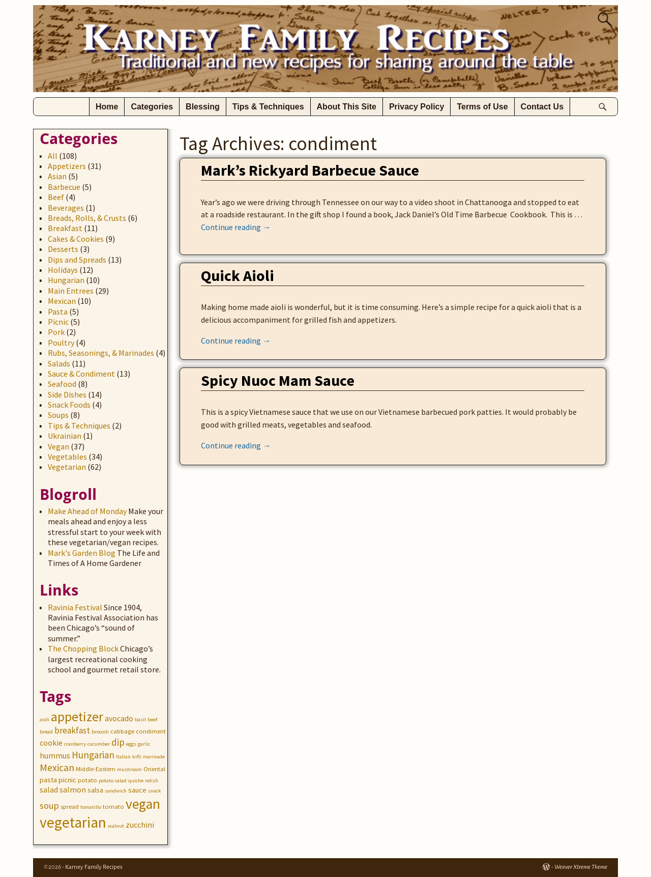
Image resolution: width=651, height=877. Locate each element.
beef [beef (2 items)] (152, 719)
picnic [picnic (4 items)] (67, 779)
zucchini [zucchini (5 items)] (140, 825)
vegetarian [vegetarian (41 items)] (73, 822)
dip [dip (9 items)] (118, 742)
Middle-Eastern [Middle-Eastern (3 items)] (95, 769)
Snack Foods (69, 405)
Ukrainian (64, 436)
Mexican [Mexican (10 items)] (57, 767)
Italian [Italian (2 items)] (123, 756)
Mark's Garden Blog (81, 553)
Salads (59, 363)
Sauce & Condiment (81, 374)
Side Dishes (67, 394)
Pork (56, 332)
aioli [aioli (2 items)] (44, 719)
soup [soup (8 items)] (49, 805)
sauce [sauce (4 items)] (137, 790)
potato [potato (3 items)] (87, 780)
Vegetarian (67, 467)
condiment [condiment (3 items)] (151, 731)
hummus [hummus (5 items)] (55, 755)
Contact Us (542, 106)
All (52, 156)
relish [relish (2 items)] (151, 780)
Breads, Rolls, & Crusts (87, 218)
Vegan (58, 446)
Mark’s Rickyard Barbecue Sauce (310, 170)
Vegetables (67, 456)
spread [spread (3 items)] (70, 806)
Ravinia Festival (75, 607)
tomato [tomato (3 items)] (113, 806)
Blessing (203, 106)
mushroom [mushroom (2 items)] (129, 769)
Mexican (62, 301)
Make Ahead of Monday (87, 511)
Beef (56, 197)
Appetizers (67, 166)
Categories (152, 106)
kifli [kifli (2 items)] (136, 756)
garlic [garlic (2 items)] (144, 744)
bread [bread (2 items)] (46, 731)
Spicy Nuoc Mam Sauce (277, 380)
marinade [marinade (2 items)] (154, 756)
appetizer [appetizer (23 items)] (77, 717)
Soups (58, 415)
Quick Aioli (237, 275)
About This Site (346, 106)
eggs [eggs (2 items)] (131, 744)
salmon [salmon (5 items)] (73, 790)
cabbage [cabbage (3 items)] (122, 731)
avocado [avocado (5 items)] (119, 718)
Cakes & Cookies (76, 239)
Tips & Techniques (268, 106)
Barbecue (64, 187)
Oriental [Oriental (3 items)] (154, 769)
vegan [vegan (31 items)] (143, 804)
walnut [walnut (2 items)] (116, 826)
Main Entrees (71, 291)
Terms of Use (482, 106)
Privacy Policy (417, 106)
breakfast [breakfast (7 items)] (72, 730)
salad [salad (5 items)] (49, 790)
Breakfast (65, 228)
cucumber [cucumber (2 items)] (98, 744)
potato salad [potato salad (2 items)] (113, 780)
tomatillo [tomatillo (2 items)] (90, 807)
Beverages (66, 208)
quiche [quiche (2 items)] (135, 780)
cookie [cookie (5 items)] (51, 743)
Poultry (61, 342)
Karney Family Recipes (94, 867)
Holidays (63, 270)
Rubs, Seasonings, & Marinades (101, 353)
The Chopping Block (83, 648)
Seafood (62, 384)
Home (107, 106)
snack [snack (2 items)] (154, 790)
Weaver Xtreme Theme (580, 867)
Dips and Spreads (77, 259)
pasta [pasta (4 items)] (48, 779)
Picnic (58, 322)
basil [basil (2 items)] (140, 719)
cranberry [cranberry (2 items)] (75, 744)
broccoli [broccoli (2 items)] (100, 731)
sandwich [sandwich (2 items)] (116, 790)
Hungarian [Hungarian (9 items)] (93, 755)
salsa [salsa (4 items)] (95, 790)
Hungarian (66, 280)
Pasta (58, 311)
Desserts (63, 249)
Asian (57, 176)
